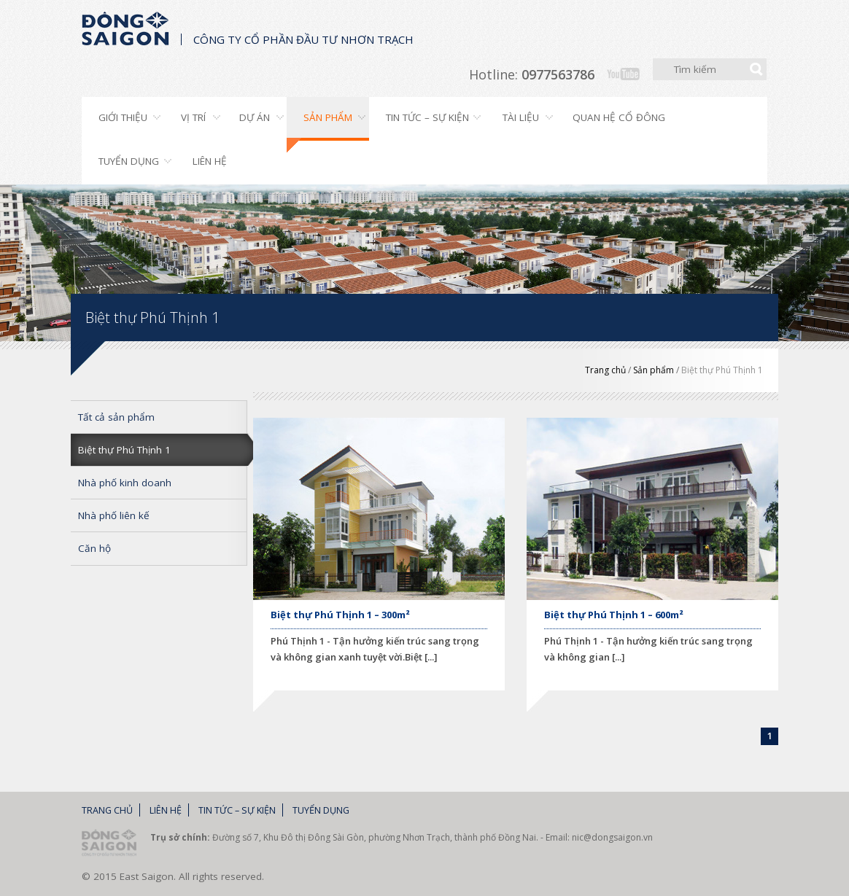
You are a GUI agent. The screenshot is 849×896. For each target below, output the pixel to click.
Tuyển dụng (128, 161)
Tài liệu (521, 117)
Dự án (254, 117)
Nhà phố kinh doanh (124, 482)
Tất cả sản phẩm (116, 417)
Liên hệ (210, 161)
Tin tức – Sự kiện (427, 117)
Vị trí (193, 117)
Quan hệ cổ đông (619, 117)
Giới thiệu (122, 117)
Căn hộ (94, 548)
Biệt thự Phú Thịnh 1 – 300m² (340, 614)
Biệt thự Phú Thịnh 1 (722, 370)
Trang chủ (605, 370)
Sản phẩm (327, 117)
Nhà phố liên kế (114, 515)
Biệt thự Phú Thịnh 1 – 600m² (613, 614)
